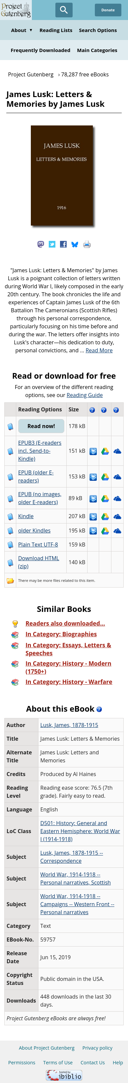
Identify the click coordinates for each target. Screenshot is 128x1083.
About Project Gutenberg (47, 1048)
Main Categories (97, 50)
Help (118, 1062)
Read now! (41, 426)
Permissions (21, 1062)
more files (51, 580)
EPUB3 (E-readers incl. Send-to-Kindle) (40, 450)
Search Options (98, 30)
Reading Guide (85, 395)
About (22, 30)
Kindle (26, 516)
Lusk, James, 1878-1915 (69, 725)
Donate (108, 9)
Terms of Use (58, 1062)
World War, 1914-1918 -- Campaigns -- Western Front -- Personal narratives (77, 904)
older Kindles (34, 530)
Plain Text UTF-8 (38, 544)
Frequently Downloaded (40, 50)
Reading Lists (55, 30)
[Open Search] (64, 10)
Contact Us (93, 1062)
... (96, 350)
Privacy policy (97, 1048)
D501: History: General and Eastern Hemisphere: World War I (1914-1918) (80, 831)
